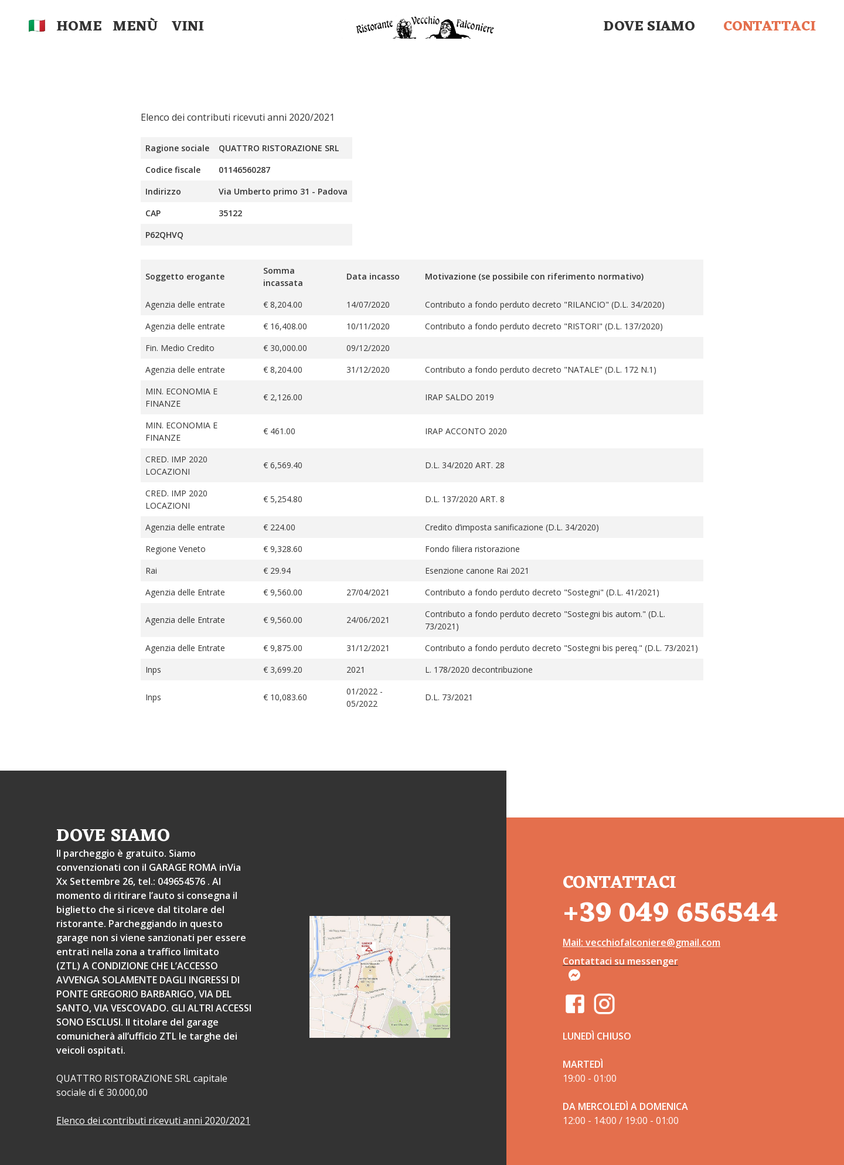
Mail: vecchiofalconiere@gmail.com (641, 942)
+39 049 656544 (670, 914)
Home (79, 27)
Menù (135, 27)
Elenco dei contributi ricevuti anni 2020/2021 (153, 1120)
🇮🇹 (37, 27)
